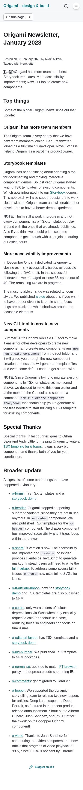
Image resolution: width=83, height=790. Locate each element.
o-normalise (21, 666)
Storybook (57, 192)
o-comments (21, 681)
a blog (40, 296)
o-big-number (22, 652)
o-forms (18, 493)
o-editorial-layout (24, 637)
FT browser (68, 666)
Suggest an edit (44, 766)
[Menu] (76, 6)
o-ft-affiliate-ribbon (26, 588)
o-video (17, 736)
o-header (19, 508)
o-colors (18, 608)
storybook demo (24, 498)
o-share (18, 548)
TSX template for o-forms (22, 446)
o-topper (18, 690)
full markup (20, 568)
